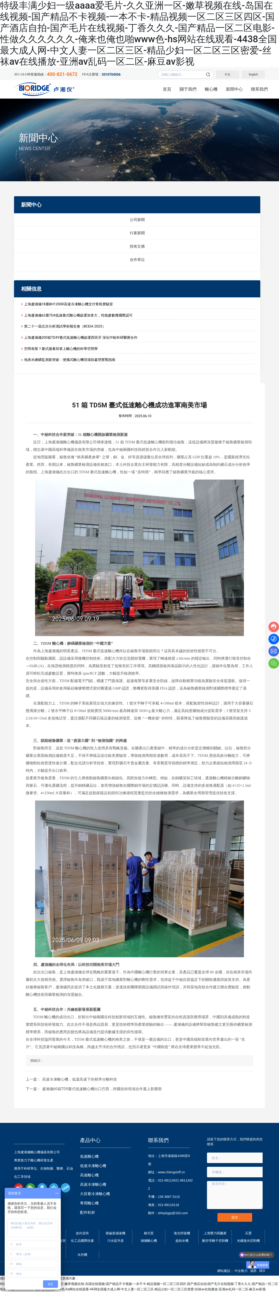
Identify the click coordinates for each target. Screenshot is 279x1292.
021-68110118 (168, 1205)
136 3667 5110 (169, 1197)
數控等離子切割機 (215, 1240)
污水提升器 (115, 1240)
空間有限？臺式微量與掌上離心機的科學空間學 (61, 349)
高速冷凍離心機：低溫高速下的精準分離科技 (79, 1079)
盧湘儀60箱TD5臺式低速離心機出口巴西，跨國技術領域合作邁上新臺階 (102, 1089)
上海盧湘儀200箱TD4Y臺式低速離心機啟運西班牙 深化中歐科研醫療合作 (81, 337)
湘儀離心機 (149, 1240)
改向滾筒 (82, 1233)
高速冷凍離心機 (93, 1184)
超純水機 (181, 1240)
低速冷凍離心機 (93, 1166)
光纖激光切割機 (248, 1240)
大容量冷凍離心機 (95, 1194)
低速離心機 (89, 1156)
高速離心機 (89, 1175)
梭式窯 (149, 1233)
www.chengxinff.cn (171, 1172)
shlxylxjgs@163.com (173, 1213)
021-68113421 (168, 1180)
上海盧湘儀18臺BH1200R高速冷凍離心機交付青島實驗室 (68, 304)
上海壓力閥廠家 (215, 1233)
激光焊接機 (182, 1233)
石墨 (248, 1233)
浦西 (253, 1271)
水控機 (82, 1254)
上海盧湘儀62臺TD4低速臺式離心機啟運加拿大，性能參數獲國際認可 (78, 315)
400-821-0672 (62, 74)
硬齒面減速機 (115, 1233)
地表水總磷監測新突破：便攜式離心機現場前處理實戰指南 (69, 360)
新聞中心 (38, 138)
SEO (262, 1271)
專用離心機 (89, 1203)
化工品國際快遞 (82, 1240)
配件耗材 (87, 1212)
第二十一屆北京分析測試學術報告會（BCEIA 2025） (65, 326)
